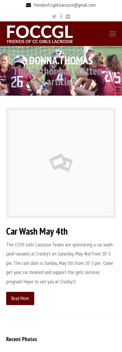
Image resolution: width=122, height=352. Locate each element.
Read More (20, 298)
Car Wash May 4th (37, 231)
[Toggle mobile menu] (112, 33)
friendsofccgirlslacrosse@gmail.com (65, 5)
